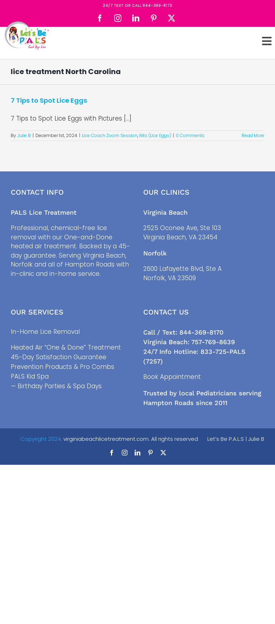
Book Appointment (172, 376)
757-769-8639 (213, 342)
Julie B (24, 135)
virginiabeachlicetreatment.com (106, 439)
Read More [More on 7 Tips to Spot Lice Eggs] (253, 135)
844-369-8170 (157, 5)
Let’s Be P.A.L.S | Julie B (235, 439)
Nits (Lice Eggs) (155, 135)
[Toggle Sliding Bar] (266, 41)
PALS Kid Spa (30, 376)
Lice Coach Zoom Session (110, 135)
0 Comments (190, 135)
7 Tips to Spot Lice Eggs (49, 100)
